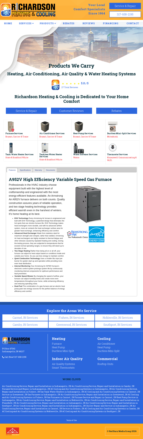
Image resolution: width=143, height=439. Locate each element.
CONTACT (133, 23)
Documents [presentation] (50, 170)
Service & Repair (125, 6)
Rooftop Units (105, 364)
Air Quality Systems (63, 364)
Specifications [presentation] (25, 170)
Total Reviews (69, 87)
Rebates (117, 111)
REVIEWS (89, 23)
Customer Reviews (71, 111)
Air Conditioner (106, 343)
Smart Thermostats (63, 367)
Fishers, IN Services (71, 317)
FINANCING (110, 23)
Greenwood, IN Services (71, 324)
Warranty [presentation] (38, 170)
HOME (8, 23)
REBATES (68, 23)
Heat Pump (58, 347)
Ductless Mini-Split (63, 351)
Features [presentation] (12, 170)
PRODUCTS (48, 23)
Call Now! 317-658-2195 (14, 357)
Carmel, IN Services (25, 317)
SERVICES (26, 23)
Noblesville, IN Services (118, 317)
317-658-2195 (125, 14)
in (37, 386)
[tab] (12, 170)
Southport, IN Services (117, 324)
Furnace (57, 343)
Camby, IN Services (25, 324)
